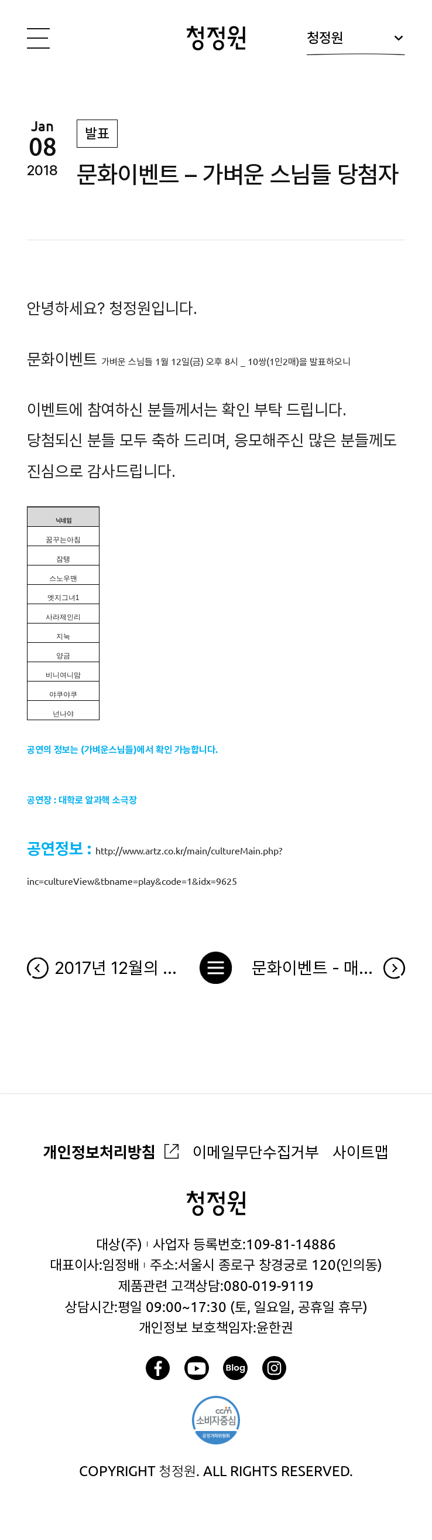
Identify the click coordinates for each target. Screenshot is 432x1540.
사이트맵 (360, 1152)
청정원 (355, 42)
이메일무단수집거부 (256, 1152)
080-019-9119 (269, 1286)
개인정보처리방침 (99, 1152)
